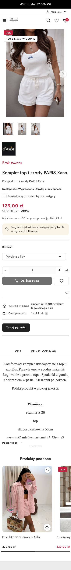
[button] (63, 74)
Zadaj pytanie (16, 327)
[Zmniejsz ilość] (5, 270)
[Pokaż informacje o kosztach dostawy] (46, 313)
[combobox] (34, 256)
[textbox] (29, 256)
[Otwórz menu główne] (4, 20)
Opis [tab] (18, 351)
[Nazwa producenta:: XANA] (9, 149)
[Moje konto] (56, 12)
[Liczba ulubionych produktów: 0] (56, 20)
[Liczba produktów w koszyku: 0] (64, 20)
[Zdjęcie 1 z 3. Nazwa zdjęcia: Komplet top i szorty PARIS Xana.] (8, 129)
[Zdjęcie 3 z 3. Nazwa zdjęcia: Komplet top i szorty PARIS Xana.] (36, 129)
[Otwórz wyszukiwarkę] (48, 20)
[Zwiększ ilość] (59, 270)
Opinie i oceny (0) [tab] (43, 351)
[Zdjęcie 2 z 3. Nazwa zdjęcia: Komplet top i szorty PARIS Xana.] (22, 129)
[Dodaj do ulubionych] (61, 281)
